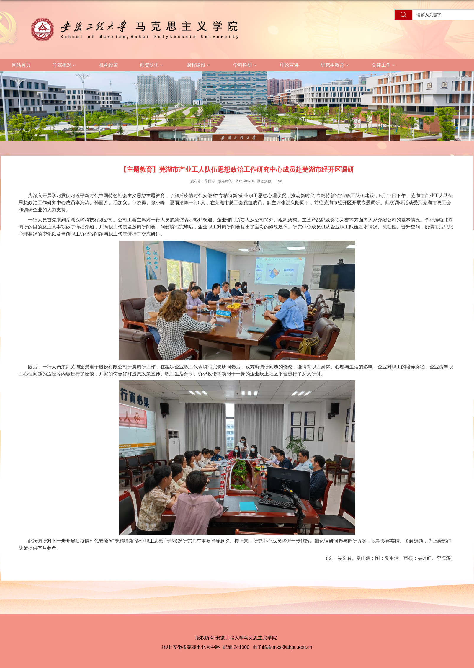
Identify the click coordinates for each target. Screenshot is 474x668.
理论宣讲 (289, 65)
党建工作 (384, 65)
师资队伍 (152, 65)
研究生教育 (335, 65)
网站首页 (21, 65)
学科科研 (245, 65)
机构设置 (108, 65)
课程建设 (199, 65)
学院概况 (65, 65)
